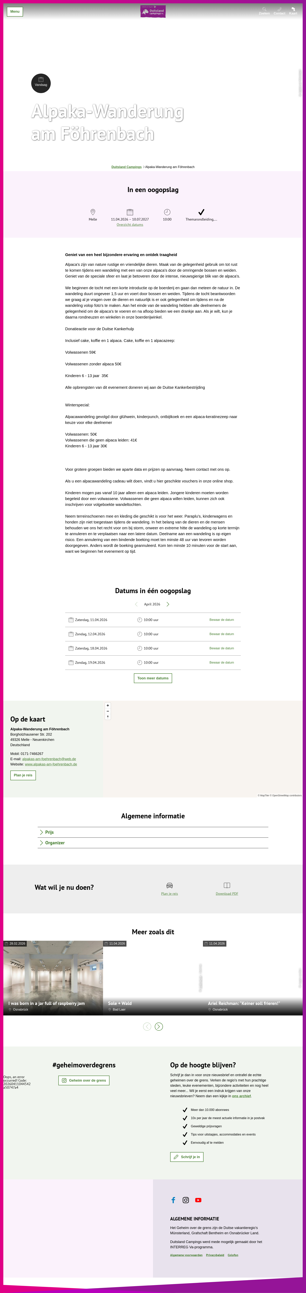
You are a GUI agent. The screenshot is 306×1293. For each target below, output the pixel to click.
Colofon (233, 1255)
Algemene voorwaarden (186, 1255)
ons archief (241, 1096)
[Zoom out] (108, 711)
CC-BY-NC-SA (200, 982)
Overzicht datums (130, 224)
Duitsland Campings (126, 167)
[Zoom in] (108, 705)
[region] (203, 749)
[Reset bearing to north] (108, 717)
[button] (23, 775)
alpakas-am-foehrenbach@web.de (49, 759)
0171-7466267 (32, 754)
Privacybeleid (215, 1255)
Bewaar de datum (222, 619)
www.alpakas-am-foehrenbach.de (51, 764)
